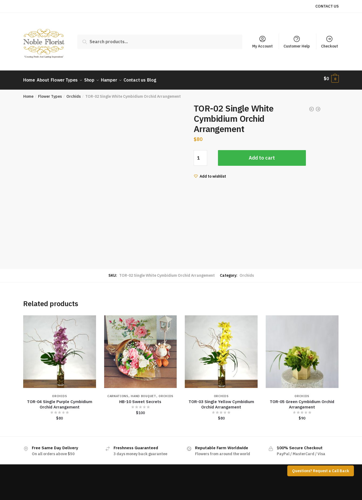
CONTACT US (327, 6)
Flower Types (50, 93)
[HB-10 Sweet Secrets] (140, 348)
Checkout (329, 42)
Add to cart (262, 155)
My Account (262, 42)
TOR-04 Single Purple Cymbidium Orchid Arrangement (59, 401)
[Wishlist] (210, 173)
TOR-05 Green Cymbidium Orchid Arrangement (302, 401)
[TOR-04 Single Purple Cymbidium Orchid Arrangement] (59, 348)
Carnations (117, 393)
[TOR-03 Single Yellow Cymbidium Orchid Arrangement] (221, 348)
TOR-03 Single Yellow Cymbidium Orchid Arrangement (221, 401)
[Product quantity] (200, 155)
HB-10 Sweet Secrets (140, 398)
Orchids (73, 93)
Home (28, 93)
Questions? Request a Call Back (320, 470)
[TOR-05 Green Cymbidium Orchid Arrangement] (302, 348)
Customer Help (297, 42)
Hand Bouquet (143, 393)
